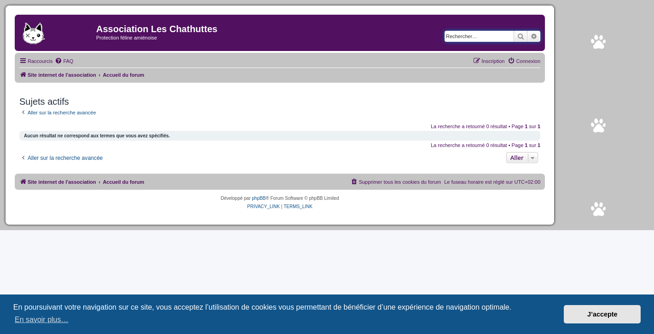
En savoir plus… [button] (42, 319)
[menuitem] (64, 61)
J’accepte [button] (602, 314)
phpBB (259, 198)
